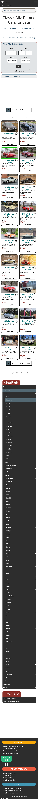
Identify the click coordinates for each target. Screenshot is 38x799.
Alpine (7, 459)
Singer (7, 651)
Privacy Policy (4, 798)
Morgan (8, 609)
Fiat (7, 540)
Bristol (7, 501)
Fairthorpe (8, 534)
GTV (9, 429)
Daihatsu (8, 517)
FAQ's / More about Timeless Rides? (14, 746)
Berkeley (8, 491)
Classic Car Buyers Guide (9, 698)
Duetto (10, 426)
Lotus (7, 573)
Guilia (9, 439)
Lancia (7, 570)
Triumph (8, 668)
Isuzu (7, 557)
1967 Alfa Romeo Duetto (28, 242)
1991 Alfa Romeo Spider (9, 161)
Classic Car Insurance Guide (11, 751)
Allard (7, 455)
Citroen (8, 511)
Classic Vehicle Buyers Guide (11, 748)
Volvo (7, 678)
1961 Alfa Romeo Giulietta (9, 188)
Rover (7, 645)
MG (6, 576)
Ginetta (8, 547)
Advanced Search (24, 70)
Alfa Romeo (22, 10)
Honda (7, 553)
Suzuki (7, 661)
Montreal (10, 446)
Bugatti (8, 504)
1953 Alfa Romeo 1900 (9, 322)
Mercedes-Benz (10, 596)
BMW (7, 485)
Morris (7, 612)
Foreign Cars (16, 10)
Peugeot (8, 625)
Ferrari (7, 537)
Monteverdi (9, 602)
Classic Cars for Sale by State (11, 701)
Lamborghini (9, 566)
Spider (10, 452)
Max (14, 50)
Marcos (7, 583)
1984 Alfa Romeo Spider (9, 215)
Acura (7, 397)
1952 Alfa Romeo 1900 (9, 349)
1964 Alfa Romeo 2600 (28, 134)
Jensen (7, 563)
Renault (8, 635)
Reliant (7, 632)
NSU (7, 615)
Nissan (7, 619)
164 (9, 403)
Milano (10, 442)
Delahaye (8, 531)
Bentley (8, 488)
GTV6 (9, 433)
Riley (7, 638)
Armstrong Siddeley (11, 465)
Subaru (8, 655)
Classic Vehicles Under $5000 (12, 788)
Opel (7, 622)
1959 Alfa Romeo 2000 (28, 188)
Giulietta (10, 436)
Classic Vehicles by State (10, 793)
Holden (8, 550)
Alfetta (10, 423)
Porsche (8, 629)
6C (8, 419)
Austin (7, 475)
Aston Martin (9, 468)
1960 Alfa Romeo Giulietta (28, 268)
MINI (7, 579)
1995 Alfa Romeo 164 (9, 134)
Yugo (7, 681)
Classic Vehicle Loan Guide (11, 753)
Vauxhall (8, 671)
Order (25, 57)
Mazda (7, 589)
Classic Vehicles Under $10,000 (12, 791)
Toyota (7, 664)
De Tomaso (8, 527)
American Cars (7, 387)
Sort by (12, 57)
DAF (7, 514)
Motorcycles (6, 684)
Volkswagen (9, 674)
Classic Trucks (7, 778)
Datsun (7, 524)
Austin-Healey (9, 478)
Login (2, 6)
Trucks (5, 687)
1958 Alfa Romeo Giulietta (28, 295)
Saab (7, 648)
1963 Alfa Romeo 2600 (28, 215)
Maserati (8, 586)
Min (8, 50)
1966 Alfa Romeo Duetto (9, 242)
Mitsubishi (8, 599)
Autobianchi (9, 482)
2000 (9, 413)
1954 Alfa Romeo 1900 (28, 161)
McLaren (8, 593)
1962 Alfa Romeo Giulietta (9, 295)
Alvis (7, 462)
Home (4, 10)
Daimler (8, 521)
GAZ (7, 544)
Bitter (7, 495)
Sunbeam (8, 658)
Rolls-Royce (9, 642)
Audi (7, 472)
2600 (9, 416)
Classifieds (9, 10)
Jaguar (7, 560)
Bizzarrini (8, 498)
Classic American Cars (9, 773)
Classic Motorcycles (9, 780)
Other (9, 449)
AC (6, 393)
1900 (9, 410)
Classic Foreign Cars (9, 775)
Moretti (8, 606)
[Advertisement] (19, 92)
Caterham (8, 508)
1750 (9, 406)
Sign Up (9, 6)
